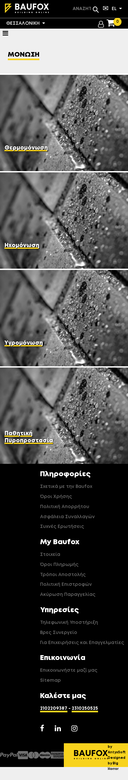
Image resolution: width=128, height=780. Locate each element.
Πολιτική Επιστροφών (66, 584)
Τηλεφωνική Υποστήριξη (69, 622)
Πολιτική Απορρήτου (64, 506)
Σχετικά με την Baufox (66, 486)
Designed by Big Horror (116, 763)
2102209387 (53, 708)
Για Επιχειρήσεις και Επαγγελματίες (82, 642)
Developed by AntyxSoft (118, 747)
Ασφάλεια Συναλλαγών (67, 517)
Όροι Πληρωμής (59, 564)
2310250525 (85, 708)
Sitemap (50, 680)
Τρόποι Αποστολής (63, 574)
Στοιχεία (50, 554)
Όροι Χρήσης (56, 496)
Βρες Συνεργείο (58, 632)
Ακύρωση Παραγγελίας (67, 594)
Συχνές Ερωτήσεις (62, 526)
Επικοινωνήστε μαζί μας (68, 670)
